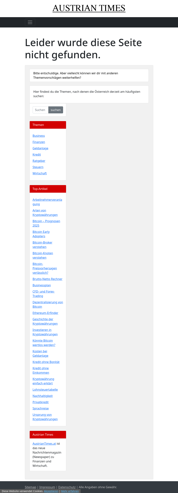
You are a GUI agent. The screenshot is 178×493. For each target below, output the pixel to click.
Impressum (47, 487)
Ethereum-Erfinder (45, 313)
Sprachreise (41, 408)
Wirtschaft (40, 173)
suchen (56, 110)
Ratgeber (39, 161)
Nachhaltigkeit (43, 396)
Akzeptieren (51, 491)
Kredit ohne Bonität (46, 362)
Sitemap (30, 487)
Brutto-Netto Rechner (48, 279)
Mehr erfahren (70, 491)
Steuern (38, 167)
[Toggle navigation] (30, 22)
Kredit (37, 154)
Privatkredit (41, 402)
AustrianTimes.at (44, 444)
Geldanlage (40, 148)
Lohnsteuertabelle (45, 390)
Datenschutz (67, 487)
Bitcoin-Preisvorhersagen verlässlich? (45, 268)
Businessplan (42, 285)
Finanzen (39, 142)
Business (39, 136)
